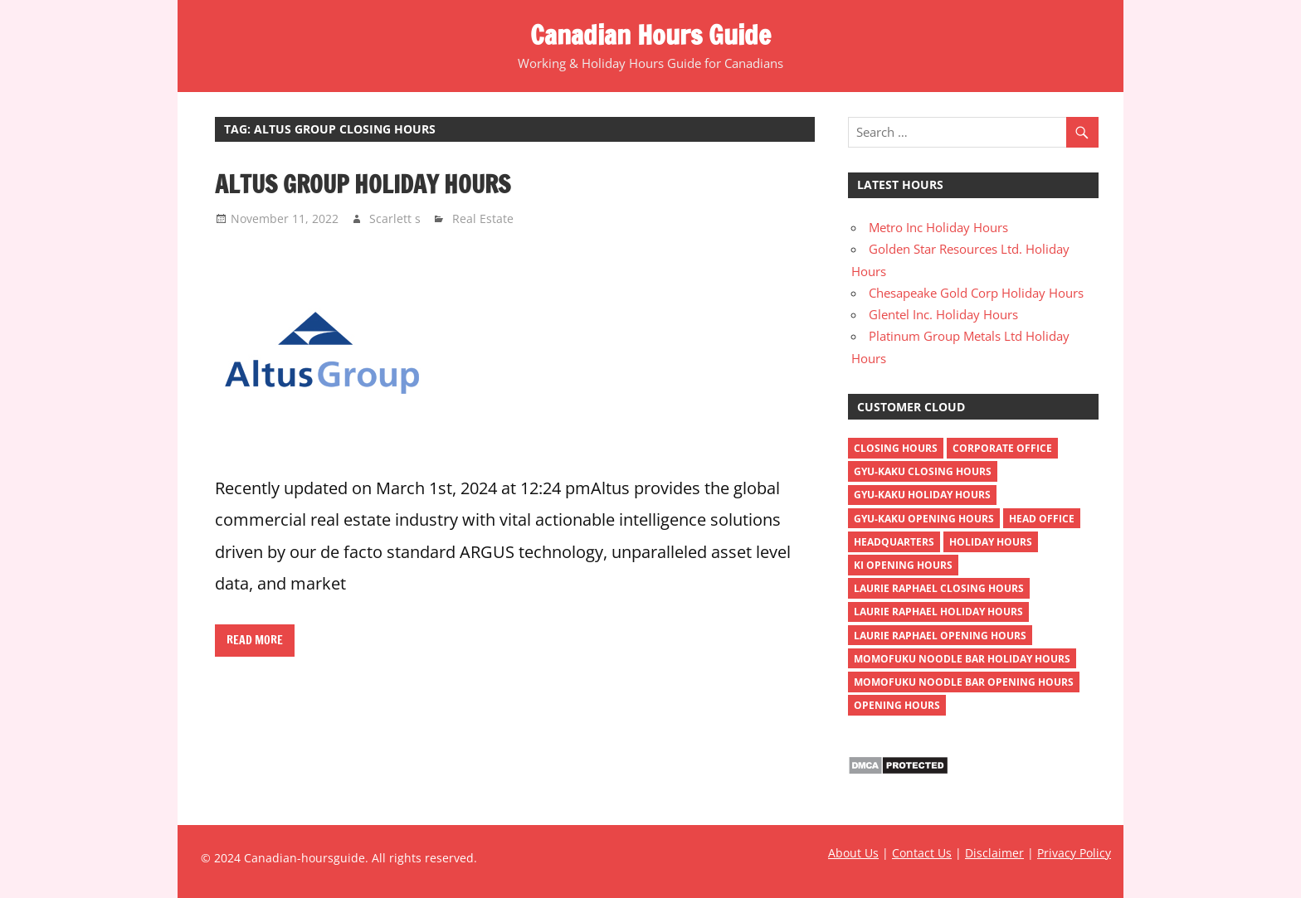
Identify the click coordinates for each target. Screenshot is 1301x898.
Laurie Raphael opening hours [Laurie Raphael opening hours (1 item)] (940, 636)
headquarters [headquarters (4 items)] (894, 542)
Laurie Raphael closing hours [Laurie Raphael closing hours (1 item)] (939, 588)
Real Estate (483, 218)
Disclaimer (994, 853)
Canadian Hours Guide (650, 35)
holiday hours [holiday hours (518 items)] (990, 542)
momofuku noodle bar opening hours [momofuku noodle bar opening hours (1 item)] (964, 682)
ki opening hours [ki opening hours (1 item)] (903, 565)
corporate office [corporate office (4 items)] (1002, 448)
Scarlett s (395, 218)
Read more (255, 640)
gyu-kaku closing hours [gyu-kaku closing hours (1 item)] (923, 471)
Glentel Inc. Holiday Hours (943, 314)
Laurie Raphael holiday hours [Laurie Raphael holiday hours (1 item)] (938, 611)
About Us (853, 853)
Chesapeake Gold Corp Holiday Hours (976, 292)
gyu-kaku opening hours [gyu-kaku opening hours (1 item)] (924, 519)
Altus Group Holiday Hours (362, 184)
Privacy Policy (1074, 853)
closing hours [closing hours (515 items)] (896, 448)
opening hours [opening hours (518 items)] (897, 705)
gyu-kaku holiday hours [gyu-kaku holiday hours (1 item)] (922, 495)
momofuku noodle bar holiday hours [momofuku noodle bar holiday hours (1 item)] (962, 659)
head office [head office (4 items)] (1041, 519)
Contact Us (922, 853)
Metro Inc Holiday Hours (938, 227)
